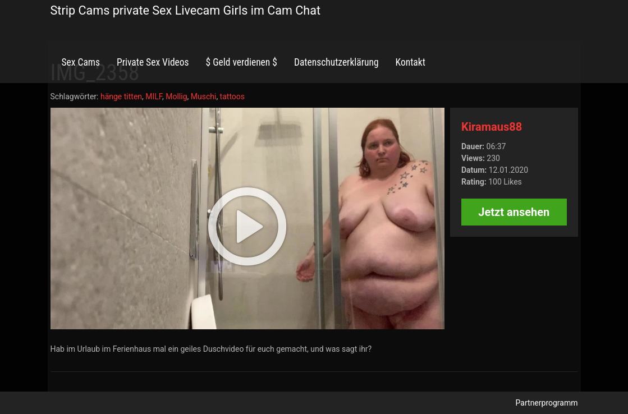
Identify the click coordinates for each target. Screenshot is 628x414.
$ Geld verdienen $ (241, 62)
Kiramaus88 (491, 127)
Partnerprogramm (547, 402)
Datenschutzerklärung (336, 62)
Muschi (204, 96)
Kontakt (410, 62)
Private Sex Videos (153, 62)
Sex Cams (81, 62)
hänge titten (121, 96)
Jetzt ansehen (513, 212)
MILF (153, 96)
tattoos (232, 96)
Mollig (176, 96)
